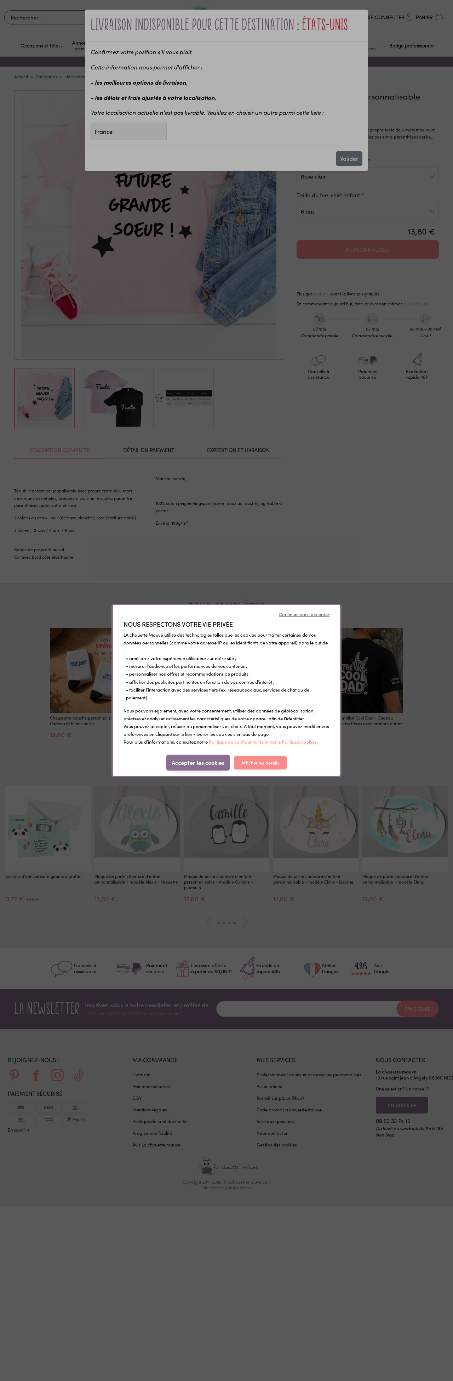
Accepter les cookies (198, 762)
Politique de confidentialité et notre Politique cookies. (263, 742)
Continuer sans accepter (304, 614)
